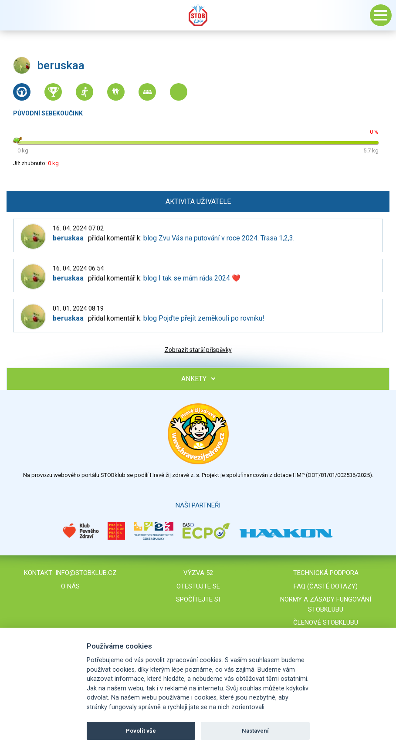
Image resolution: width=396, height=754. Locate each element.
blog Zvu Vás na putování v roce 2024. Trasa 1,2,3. (218, 238)
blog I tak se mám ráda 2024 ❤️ (191, 278)
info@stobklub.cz (86, 573)
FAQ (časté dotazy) (326, 586)
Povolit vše (141, 730)
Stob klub (198, 15)
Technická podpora (326, 573)
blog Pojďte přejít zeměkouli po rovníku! (203, 318)
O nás (70, 586)
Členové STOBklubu (325, 622)
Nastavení (255, 730)
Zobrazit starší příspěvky (198, 349)
